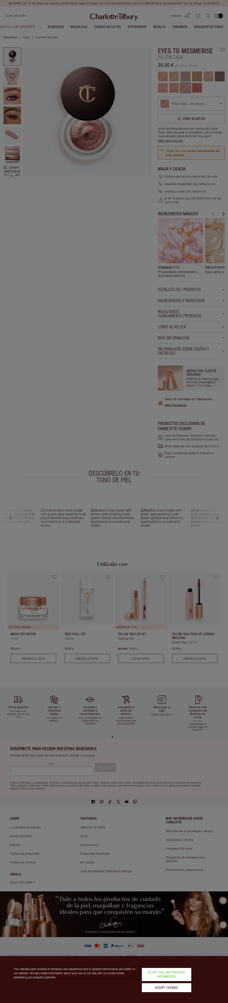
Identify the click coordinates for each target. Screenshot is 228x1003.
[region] (114, 979)
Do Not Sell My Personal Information (167, 974)
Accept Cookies (166, 987)
